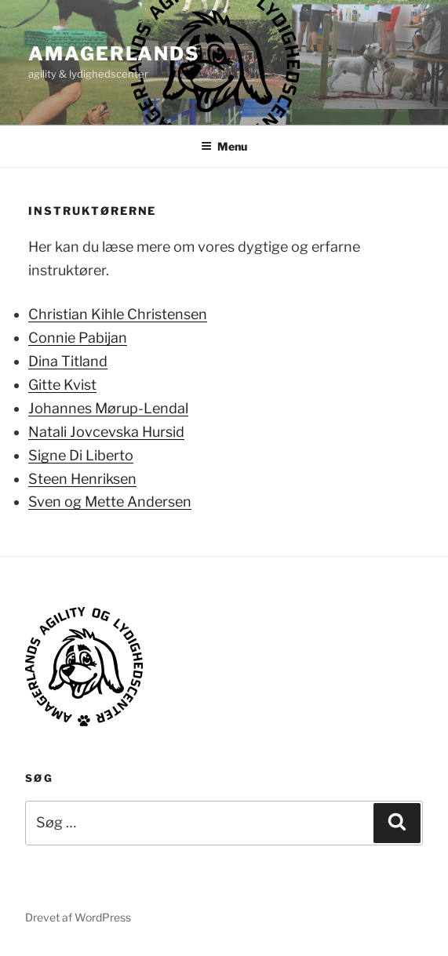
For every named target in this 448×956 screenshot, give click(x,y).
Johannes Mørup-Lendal (108, 408)
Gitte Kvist (62, 384)
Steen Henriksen (82, 479)
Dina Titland (67, 361)
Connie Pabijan (77, 337)
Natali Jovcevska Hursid (106, 431)
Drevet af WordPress (78, 917)
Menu (224, 146)
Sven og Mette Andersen (109, 501)
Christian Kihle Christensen (117, 314)
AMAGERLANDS (114, 53)
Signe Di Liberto (80, 455)
